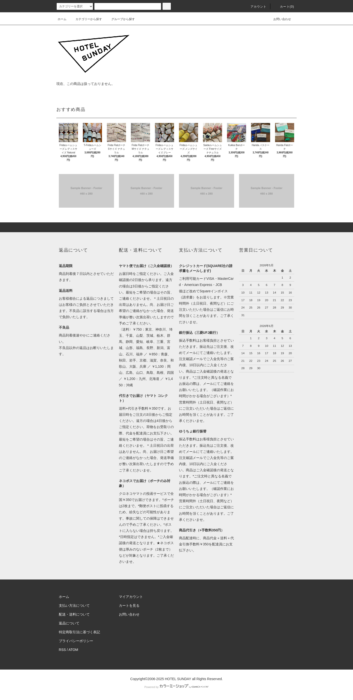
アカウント (256, 6)
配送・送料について (74, 614)
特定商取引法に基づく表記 (79, 632)
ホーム (62, 19)
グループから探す (120, 19)
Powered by (176, 687)
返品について (69, 623)
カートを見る (129, 605)
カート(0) (284, 6)
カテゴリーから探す (86, 19)
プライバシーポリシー (76, 641)
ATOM (73, 650)
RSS (62, 650)
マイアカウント (131, 597)
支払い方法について (74, 605)
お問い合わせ (279, 19)
